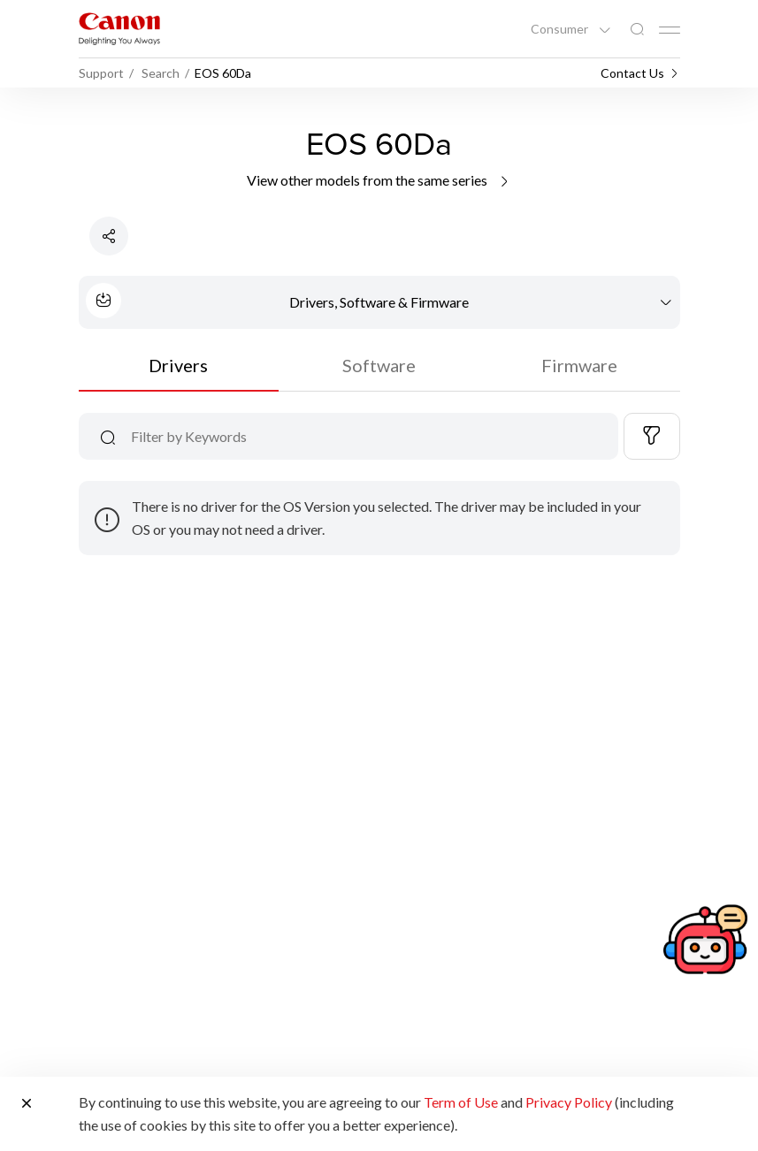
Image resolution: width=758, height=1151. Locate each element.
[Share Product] (108, 236)
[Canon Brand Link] (119, 28)
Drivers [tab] (178, 365)
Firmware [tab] (579, 365)
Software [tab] (379, 365)
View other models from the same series (379, 180)
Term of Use (461, 1102)
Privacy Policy (568, 1102)
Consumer (561, 29)
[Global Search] (637, 29)
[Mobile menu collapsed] (669, 30)
